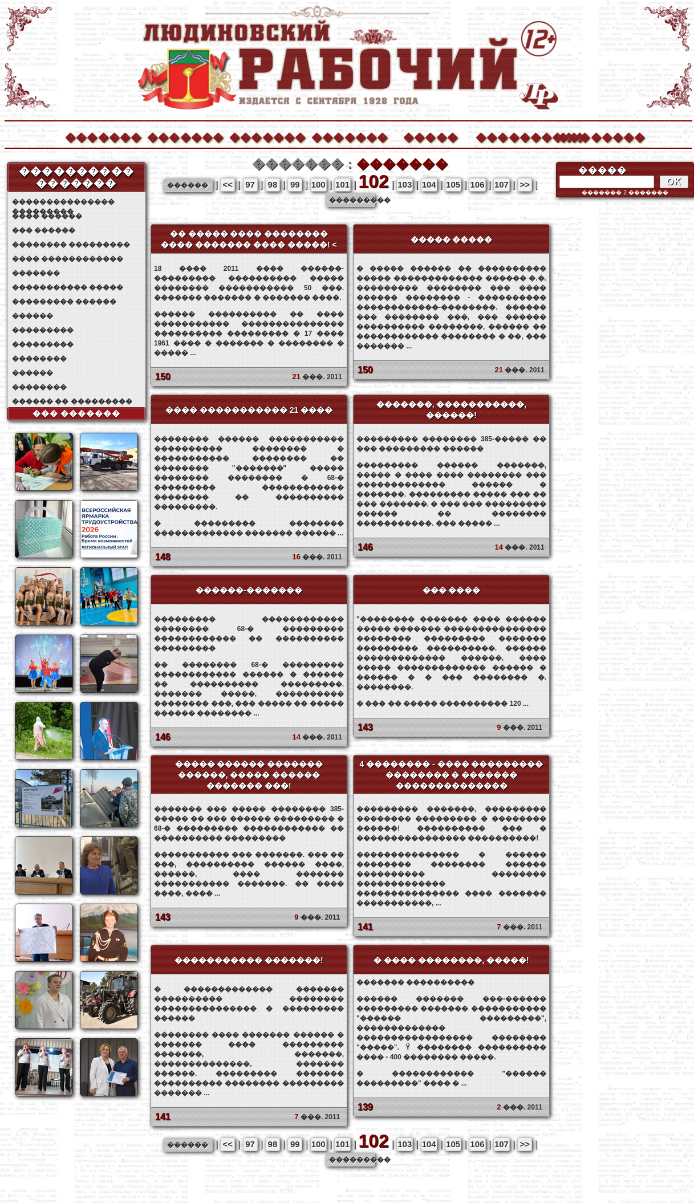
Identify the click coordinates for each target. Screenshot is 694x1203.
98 (273, 184)
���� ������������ (67, 259)
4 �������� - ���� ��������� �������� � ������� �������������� (451, 774)
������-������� (249, 590)
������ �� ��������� (72, 401)
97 (250, 184)
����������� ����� (67, 287)
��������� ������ (64, 302)
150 (163, 376)
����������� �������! (248, 960)
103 (404, 184)
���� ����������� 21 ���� (248, 409)
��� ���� (452, 590)
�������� (595, 136)
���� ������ (47, 216)
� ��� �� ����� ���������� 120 (442, 704)
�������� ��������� (71, 245)
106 (477, 184)
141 (365, 927)
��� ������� (77, 413)
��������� (43, 330)
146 (365, 547)
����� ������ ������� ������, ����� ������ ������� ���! (249, 774)
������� (102, 136)
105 (453, 184)
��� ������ (43, 230)
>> (525, 184)
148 (163, 557)
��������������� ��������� (63, 202)
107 (501, 184)
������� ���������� (451, 1020)
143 (365, 727)
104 (429, 184)
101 (342, 184)
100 (318, 184)
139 (365, 1107)
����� (430, 136)
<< (227, 184)
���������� (513, 136)
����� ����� (452, 239)
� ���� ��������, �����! (451, 960)
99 (295, 184)
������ (32, 316)
